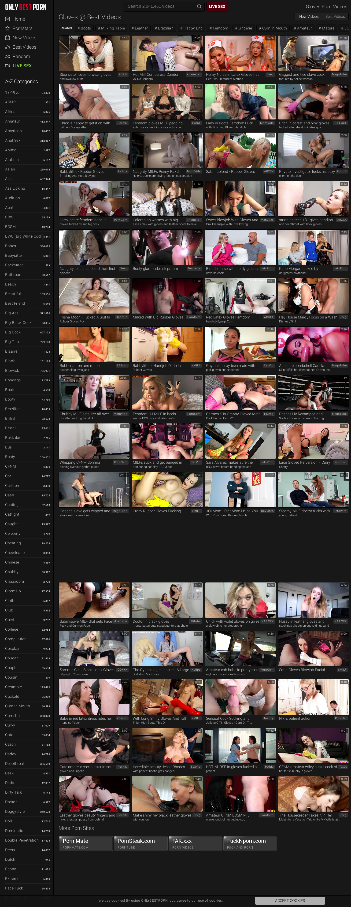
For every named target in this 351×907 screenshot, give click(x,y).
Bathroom (13, 274)
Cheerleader (15, 552)
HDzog (269, 414)
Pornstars (23, 28)
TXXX (343, 766)
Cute (9, 735)
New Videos (25, 37)
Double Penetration (22, 840)
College (11, 629)
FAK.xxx (195, 843)
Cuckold (12, 696)
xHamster (194, 74)
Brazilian (13, 409)
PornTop (341, 462)
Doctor (11, 802)
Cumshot (13, 715)
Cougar (11, 658)
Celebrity (13, 533)
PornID (122, 123)
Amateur (12, 121)
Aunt (9, 207)
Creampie (13, 687)
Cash (9, 495)
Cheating (13, 543)
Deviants (194, 268)
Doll (8, 821)
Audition (12, 198)
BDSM (10, 226)
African (11, 111)
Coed (9, 620)
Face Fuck (14, 888)
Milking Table (112, 28)
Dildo (9, 783)
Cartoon (12, 485)
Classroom (14, 581)
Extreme (12, 878)
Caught (11, 524)
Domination (15, 830)
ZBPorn (122, 365)
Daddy (10, 754)
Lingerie (244, 28)
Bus (8, 447)
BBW (9, 217)
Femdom (220, 28)
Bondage (13, 380)
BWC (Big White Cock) (24, 236)
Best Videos (24, 47)
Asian (10, 169)
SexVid (269, 365)
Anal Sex (12, 140)
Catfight (12, 514)
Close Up (13, 591)
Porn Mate (86, 843)
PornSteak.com (141, 843)
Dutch (10, 859)
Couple (11, 667)
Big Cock (13, 332)
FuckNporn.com (250, 843)
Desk (9, 773)
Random (21, 56)
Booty (10, 399)
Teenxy (269, 718)
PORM (123, 74)
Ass (8, 179)
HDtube (195, 621)
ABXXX (269, 171)
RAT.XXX (341, 123)
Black (10, 361)
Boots (10, 389)
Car (8, 476)
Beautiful (13, 294)
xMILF (196, 365)
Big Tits (12, 342)
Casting (12, 504)
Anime (10, 150)
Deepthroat (14, 763)
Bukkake (12, 437)
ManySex (267, 219)
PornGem (120, 219)
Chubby (11, 572)
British (11, 418)
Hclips (122, 171)
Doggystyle (15, 811)
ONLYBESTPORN (29, 7)
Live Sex (22, 66)
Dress (10, 850)
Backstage (14, 265)
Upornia (121, 317)
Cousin (11, 677)
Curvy (10, 725)
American (13, 131)
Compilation (16, 639)
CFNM (10, 466)
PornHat (341, 718)
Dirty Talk (13, 792)
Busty (10, 457)
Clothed (12, 600)
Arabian (12, 159)
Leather (141, 28)
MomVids (267, 123)
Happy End (193, 28)
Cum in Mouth (17, 706)
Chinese (12, 562)
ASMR (10, 102)
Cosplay (12, 648)
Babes (10, 246)
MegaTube (339, 74)
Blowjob (12, 370)
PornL (196, 123)
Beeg (270, 74)
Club (9, 610)
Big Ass (11, 313)
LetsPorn (267, 268)
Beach (10, 284)
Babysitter (14, 255)
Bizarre (11, 351)
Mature (328, 28)
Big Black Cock (18, 322)
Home (19, 19)
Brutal (10, 428)
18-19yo (12, 92)
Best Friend (15, 303)
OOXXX (122, 669)
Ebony (10, 869)
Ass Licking (15, 188)
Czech (10, 744)
